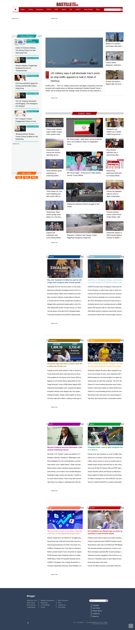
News (23, 9)
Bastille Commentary (47, 600)
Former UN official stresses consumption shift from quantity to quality (110, 566)
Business (39, 9)
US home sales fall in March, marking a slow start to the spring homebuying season (74, 398)
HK (71, 9)
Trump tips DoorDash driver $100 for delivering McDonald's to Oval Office (71, 314)
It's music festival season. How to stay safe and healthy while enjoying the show (73, 478)
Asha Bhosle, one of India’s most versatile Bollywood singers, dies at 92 (70, 471)
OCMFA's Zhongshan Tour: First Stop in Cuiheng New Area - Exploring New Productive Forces (78, 548)
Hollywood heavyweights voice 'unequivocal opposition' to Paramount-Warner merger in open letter (79, 388)
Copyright (96, 605)
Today (19, 177)
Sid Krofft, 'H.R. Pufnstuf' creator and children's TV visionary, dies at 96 (70, 454)
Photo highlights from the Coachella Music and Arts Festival (66, 461)
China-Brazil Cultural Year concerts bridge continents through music (110, 314)
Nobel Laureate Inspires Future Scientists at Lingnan (64, 552)
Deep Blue (44, 603)
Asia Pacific (88, 9)
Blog (98, 9)
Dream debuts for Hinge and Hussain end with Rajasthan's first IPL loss (111, 475)
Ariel (59, 603)
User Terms (96, 608)
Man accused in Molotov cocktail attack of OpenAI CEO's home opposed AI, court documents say (79, 297)
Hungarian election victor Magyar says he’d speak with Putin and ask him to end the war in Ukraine (79, 391)
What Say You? (32, 600)
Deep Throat (31, 603)
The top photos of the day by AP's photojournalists (63, 311)
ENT (56, 9)
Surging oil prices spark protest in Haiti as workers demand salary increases (72, 370)
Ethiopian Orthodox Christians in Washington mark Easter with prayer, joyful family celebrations (78, 457)
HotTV (78, 9)
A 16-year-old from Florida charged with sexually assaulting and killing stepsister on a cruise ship (78, 300)
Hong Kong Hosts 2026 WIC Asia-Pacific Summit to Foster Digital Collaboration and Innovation (78, 541)
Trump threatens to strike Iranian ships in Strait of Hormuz (106, 290)
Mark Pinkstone (63, 600)
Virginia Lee (62, 605)
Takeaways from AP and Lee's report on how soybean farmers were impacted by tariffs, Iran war (78, 287)
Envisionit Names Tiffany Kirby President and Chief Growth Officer (68, 294)
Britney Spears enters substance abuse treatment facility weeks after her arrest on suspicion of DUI (79, 468)
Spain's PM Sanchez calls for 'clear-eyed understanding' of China (109, 307)
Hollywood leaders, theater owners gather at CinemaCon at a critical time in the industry (75, 395)
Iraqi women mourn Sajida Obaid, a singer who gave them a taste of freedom (72, 464)
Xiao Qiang (61, 607)
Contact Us (96, 613)
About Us (96, 616)
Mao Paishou (31, 605)
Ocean (43, 607)
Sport (64, 9)
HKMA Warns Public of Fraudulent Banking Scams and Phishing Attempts (71, 559)
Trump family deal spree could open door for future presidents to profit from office (73, 374)
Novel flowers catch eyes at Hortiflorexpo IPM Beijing (105, 545)
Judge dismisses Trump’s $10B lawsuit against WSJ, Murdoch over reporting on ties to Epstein (78, 384)
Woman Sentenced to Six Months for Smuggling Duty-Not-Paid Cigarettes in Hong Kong (76, 538)
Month (34, 177)
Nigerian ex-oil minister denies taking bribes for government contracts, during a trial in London (77, 381)
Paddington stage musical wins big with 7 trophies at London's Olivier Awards (72, 475)
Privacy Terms (97, 611)
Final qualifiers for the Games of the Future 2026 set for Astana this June (71, 377)
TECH (49, 9)
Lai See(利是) (45, 605)
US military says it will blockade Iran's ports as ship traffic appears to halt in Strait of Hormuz (75, 77)
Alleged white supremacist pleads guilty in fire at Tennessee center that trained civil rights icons (78, 304)
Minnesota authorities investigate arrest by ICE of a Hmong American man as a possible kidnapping (79, 290)
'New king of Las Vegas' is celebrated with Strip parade (65, 482)
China (30, 9)
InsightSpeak (31, 607)
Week (27, 177)
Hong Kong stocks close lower (97, 562)
